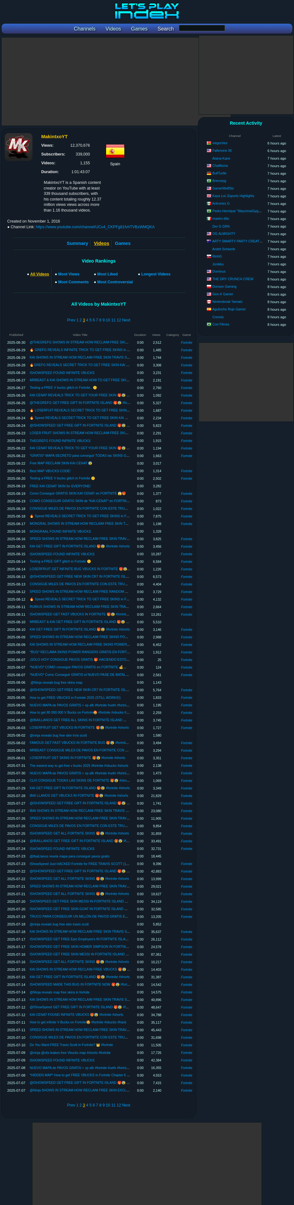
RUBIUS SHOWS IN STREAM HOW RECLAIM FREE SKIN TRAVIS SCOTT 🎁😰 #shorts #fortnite (103, 606)
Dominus (219, 271)
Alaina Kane (221, 158)
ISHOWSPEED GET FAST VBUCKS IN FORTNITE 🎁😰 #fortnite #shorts (84, 614)
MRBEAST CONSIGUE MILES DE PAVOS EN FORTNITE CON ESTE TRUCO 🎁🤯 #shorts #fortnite (105, 750)
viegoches (220, 143)
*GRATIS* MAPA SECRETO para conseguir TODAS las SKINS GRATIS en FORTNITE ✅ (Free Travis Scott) (110, 455)
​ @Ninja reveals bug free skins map (56, 682)
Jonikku (218, 264)
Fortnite (186, 342)
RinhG (217, 256)
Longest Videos (156, 274)
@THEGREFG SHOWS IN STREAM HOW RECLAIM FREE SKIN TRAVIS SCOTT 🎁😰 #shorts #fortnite (108, 342)
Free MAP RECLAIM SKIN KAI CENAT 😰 (61, 463)
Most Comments (73, 282)
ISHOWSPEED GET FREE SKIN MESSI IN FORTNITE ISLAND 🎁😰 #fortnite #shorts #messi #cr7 (103, 954)
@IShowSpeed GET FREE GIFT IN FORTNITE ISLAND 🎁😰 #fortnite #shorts (88, 1007)
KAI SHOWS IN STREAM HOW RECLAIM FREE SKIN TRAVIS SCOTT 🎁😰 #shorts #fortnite (100, 357)
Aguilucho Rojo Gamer (229, 309)
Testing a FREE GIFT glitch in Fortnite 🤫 (60, 561)
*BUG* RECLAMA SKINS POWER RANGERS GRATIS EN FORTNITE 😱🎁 (87, 652)
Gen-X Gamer (222, 294)
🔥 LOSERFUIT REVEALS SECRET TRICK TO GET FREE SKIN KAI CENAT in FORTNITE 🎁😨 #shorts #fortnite (115, 410)
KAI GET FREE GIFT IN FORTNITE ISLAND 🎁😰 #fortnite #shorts (80, 546)
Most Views (69, 274)
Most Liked (107, 274)
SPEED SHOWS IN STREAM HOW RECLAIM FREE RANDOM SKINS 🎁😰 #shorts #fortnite (99, 591)
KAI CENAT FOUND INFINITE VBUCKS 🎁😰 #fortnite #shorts (76, 1014)
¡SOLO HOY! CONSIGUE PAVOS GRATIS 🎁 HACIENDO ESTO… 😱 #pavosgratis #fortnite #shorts (104, 659)
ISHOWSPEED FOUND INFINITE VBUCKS (62, 373)
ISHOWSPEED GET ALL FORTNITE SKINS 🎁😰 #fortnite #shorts (79, 833)
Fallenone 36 (222, 150)
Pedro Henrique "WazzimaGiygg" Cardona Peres (248, 211)
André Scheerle (223, 249)
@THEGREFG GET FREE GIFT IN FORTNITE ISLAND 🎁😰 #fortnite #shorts (88, 402)
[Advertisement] (116, 81)
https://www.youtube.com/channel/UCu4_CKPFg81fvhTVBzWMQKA (95, 227)
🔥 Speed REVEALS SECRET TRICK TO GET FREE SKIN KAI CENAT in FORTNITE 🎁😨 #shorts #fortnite (110, 418)
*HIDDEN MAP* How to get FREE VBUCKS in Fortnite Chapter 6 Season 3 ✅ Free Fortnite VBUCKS (105, 1075)
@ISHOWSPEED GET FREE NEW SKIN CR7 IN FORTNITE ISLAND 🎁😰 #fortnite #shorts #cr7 (102, 576)
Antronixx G (220, 203)
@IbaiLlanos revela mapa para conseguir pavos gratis (69, 856)
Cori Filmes (220, 324)
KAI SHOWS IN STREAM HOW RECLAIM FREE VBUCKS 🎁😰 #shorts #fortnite (90, 969)
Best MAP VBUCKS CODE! (50, 471)
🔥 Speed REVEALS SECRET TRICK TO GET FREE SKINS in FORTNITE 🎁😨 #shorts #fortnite (102, 516)
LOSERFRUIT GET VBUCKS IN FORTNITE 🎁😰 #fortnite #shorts (79, 727)
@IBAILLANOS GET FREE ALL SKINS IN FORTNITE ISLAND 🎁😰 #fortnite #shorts (93, 720)
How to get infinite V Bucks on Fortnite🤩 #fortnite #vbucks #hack (78, 1022)
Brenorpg (219, 181)
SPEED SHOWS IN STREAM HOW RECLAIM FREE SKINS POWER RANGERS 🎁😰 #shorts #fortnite (107, 637)
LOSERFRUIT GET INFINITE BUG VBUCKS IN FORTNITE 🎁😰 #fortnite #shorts (91, 569)
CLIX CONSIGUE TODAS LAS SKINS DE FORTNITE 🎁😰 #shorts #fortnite (86, 780)
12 (119, 320)
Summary (77, 243)
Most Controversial (115, 282)
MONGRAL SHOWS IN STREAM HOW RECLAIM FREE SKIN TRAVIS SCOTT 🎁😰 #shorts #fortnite (105, 523)
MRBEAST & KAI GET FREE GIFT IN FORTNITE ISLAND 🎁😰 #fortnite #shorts (90, 622)
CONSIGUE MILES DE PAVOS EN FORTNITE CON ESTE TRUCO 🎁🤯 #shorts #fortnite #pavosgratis (107, 508)
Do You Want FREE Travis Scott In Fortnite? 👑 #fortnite (71, 1045)
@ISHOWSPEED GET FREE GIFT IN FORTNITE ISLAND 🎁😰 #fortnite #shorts (90, 425)
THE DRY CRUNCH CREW (232, 279)
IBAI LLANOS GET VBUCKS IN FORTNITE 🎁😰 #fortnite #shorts (79, 795)
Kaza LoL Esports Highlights (233, 196)
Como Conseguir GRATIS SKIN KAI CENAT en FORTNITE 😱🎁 (78, 493)
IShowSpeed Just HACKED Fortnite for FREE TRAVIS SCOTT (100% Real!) (86, 864)
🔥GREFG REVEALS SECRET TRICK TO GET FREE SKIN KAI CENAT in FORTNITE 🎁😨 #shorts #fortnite (111, 365)
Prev (71, 320)
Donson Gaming (224, 286)
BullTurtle (219, 173)
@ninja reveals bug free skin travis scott (59, 924)
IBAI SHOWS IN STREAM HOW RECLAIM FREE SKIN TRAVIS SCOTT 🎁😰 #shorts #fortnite (100, 810)
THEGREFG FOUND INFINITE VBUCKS (60, 441)
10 (108, 320)
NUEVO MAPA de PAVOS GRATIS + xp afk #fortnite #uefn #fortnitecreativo (85, 705)
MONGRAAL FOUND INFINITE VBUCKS (60, 531)
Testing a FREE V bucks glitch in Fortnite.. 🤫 (63, 387)
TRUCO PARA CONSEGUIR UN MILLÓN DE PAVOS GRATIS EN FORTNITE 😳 (90, 916)
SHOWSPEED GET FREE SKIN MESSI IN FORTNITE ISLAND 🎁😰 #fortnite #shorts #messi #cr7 (103, 901)
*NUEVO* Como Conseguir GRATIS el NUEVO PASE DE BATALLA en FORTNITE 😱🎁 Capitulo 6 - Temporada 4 (114, 674)
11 (113, 320)
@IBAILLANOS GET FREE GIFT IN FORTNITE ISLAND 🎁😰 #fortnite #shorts (88, 841)
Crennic (218, 317)
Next (126, 320)
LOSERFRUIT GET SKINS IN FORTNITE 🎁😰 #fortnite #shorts (77, 758)
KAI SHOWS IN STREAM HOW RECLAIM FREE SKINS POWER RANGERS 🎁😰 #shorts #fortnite (104, 644)
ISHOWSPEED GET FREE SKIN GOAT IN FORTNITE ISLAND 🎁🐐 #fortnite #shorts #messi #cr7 (103, 909)
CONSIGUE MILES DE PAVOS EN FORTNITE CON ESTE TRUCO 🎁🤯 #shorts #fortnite (97, 1037)
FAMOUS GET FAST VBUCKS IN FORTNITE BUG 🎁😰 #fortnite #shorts (84, 742)
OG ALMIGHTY (223, 233)
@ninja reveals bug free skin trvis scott (58, 735)
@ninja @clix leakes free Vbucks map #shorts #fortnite (70, 1053)
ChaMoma (220, 165)
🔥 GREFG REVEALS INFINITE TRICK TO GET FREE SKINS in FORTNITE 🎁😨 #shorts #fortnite (104, 350)
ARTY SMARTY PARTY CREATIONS (240, 241)
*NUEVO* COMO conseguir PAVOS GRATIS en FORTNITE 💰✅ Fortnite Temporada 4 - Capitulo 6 (104, 667)
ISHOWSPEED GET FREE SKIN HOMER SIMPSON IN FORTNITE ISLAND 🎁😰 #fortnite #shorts (103, 946)
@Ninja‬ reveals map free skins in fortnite (59, 992)
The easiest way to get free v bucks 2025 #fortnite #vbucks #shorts (79, 765)
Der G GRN (221, 226)
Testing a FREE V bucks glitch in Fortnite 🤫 (62, 478)
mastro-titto (220, 218)
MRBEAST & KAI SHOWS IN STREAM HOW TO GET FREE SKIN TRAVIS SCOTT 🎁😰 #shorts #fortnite (108, 380)
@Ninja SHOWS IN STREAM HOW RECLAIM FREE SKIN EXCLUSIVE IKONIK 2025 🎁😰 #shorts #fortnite (110, 1090)
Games (123, 243)
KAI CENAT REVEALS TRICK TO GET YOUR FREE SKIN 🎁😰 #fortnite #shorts (90, 395)
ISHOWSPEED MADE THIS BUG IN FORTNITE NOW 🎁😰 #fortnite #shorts (87, 984)
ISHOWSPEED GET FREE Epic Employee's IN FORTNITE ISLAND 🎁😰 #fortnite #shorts (97, 939)
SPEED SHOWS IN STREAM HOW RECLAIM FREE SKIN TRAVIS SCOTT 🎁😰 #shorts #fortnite (103, 538)
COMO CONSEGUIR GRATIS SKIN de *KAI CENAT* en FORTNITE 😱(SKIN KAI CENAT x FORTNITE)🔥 (109, 501)
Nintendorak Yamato (227, 301)
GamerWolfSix (223, 188)
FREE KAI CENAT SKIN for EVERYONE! (60, 486)
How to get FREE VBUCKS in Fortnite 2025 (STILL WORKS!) (75, 697)
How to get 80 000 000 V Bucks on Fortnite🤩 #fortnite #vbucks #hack (81, 712)
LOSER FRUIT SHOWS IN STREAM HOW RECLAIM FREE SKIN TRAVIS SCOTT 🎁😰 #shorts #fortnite (108, 433)
